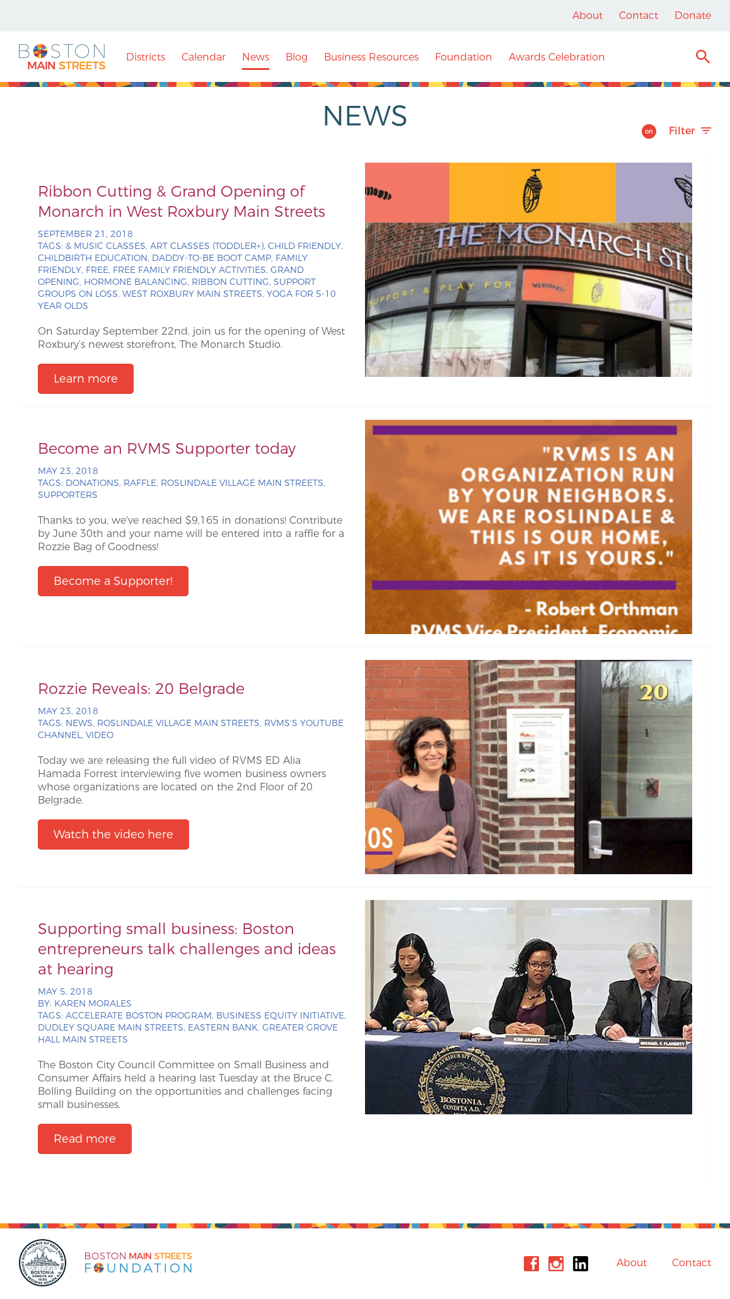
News (255, 57)
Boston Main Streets (62, 56)
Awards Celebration (557, 57)
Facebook (531, 1263)
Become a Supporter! (113, 581)
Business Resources (371, 57)
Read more (85, 1139)
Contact (638, 15)
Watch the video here (113, 834)
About (587, 15)
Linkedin (580, 1263)
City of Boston (44, 1262)
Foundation (463, 57)
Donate (693, 15)
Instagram (556, 1263)
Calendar (204, 57)
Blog (297, 57)
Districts (145, 57)
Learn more (86, 379)
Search (702, 58)
